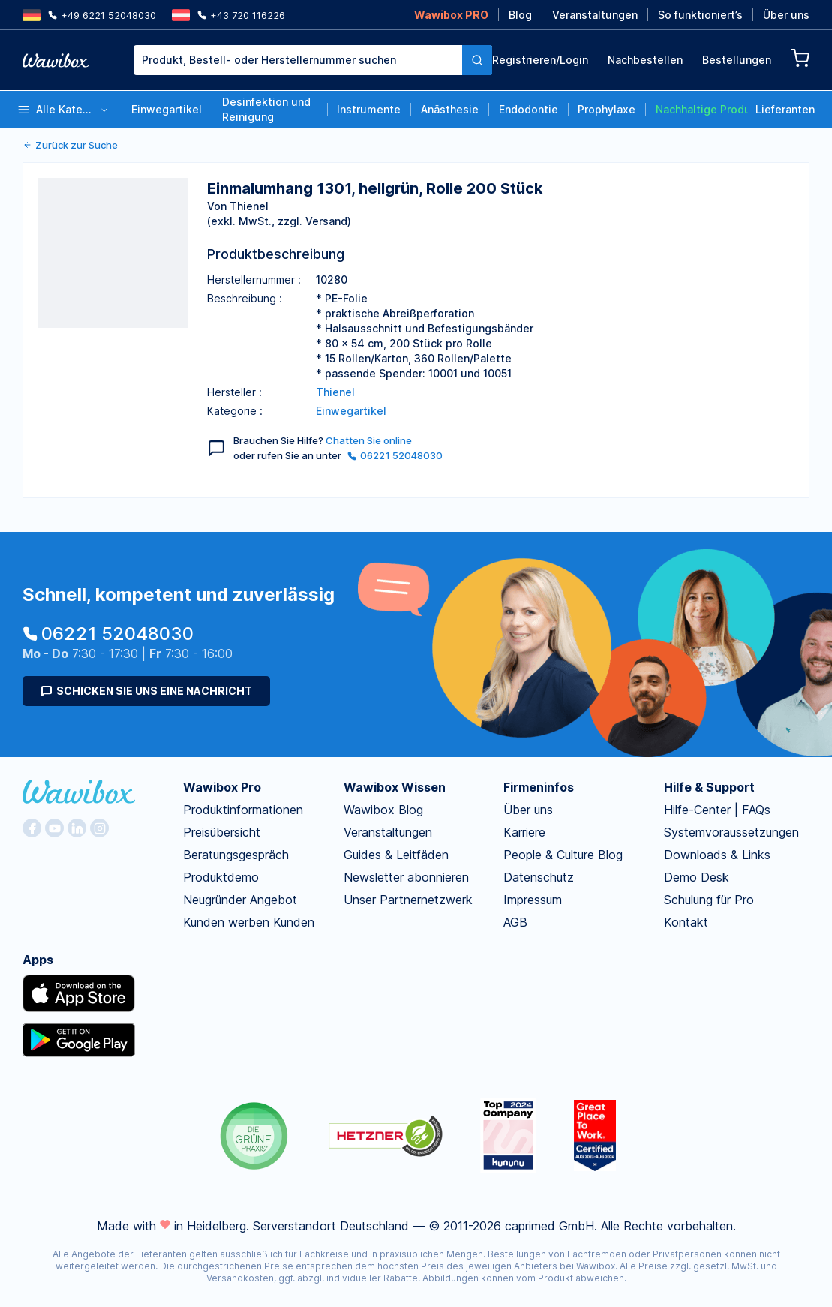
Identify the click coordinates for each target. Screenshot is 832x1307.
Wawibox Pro (222, 787)
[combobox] (298, 60)
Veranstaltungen (595, 14)
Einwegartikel (166, 109)
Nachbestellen (645, 59)
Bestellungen (736, 59)
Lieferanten (785, 109)
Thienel (335, 392)
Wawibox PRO (451, 14)
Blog (520, 14)
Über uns (786, 14)
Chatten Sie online (369, 440)
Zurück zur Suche (70, 145)
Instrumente (369, 109)
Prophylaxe (606, 109)
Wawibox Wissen (395, 787)
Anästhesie (450, 109)
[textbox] (298, 60)
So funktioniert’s (700, 14)
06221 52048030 (395, 455)
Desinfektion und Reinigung (266, 109)
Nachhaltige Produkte (702, 109)
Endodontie (528, 109)
